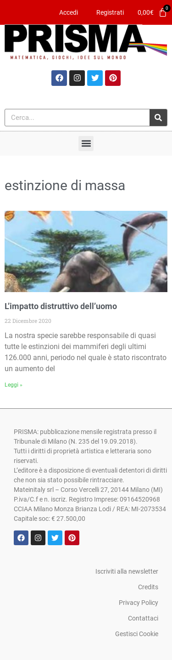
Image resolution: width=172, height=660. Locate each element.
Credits (148, 587)
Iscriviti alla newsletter (126, 571)
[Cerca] (158, 117)
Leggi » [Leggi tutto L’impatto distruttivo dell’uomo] (13, 385)
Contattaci (143, 618)
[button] (86, 143)
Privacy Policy (138, 602)
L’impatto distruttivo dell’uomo (61, 306)
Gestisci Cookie (136, 633)
